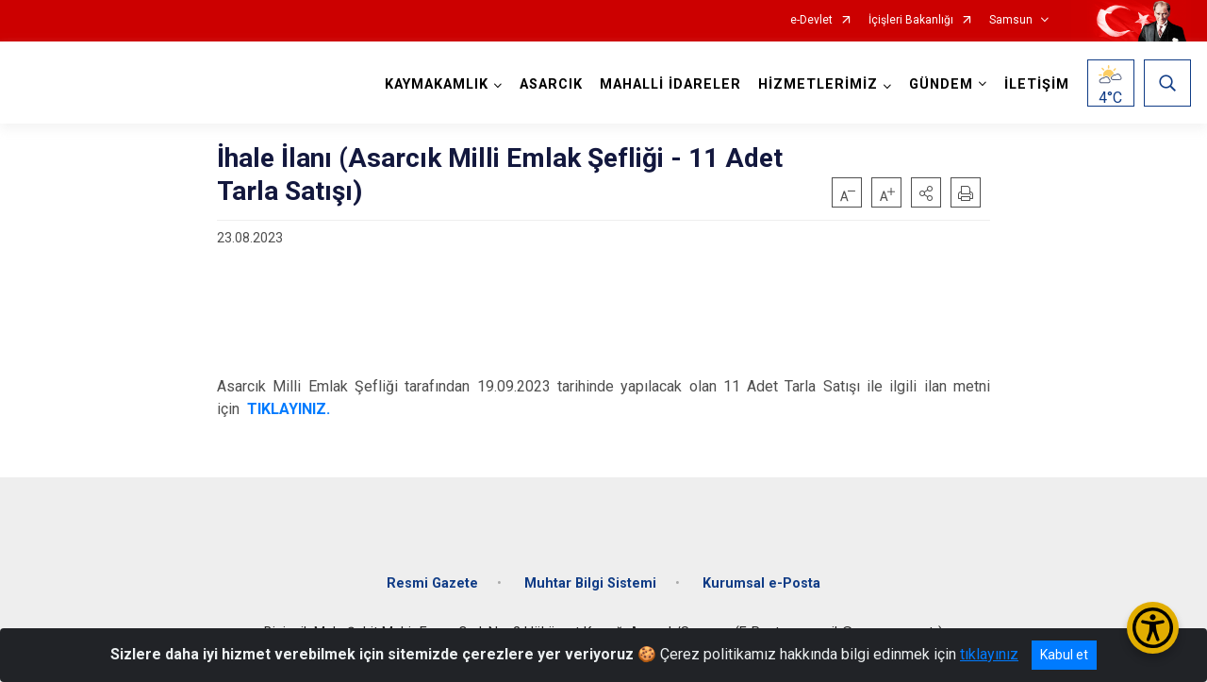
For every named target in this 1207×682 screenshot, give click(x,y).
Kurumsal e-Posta (761, 583)
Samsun (1011, 20)
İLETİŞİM (1036, 84)
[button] (926, 192)
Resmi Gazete (432, 583)
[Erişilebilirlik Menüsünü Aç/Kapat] (1153, 628)
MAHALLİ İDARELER (670, 84)
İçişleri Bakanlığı (910, 20)
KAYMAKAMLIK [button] (436, 84)
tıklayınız (989, 654)
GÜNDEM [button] (941, 84)
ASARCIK (551, 84)
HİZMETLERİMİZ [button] (818, 84)
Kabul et (1064, 654)
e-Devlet (811, 20)
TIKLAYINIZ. (288, 409)
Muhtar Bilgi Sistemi (590, 583)
